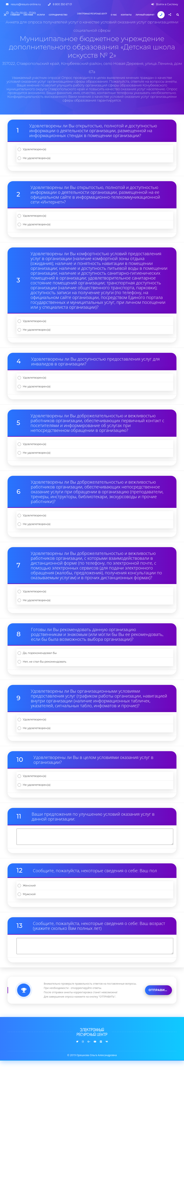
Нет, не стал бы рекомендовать (53, 744)
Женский (34, 995)
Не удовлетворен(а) (43, 166)
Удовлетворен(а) (41, 152)
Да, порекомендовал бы (47, 730)
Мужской (34, 1009)
